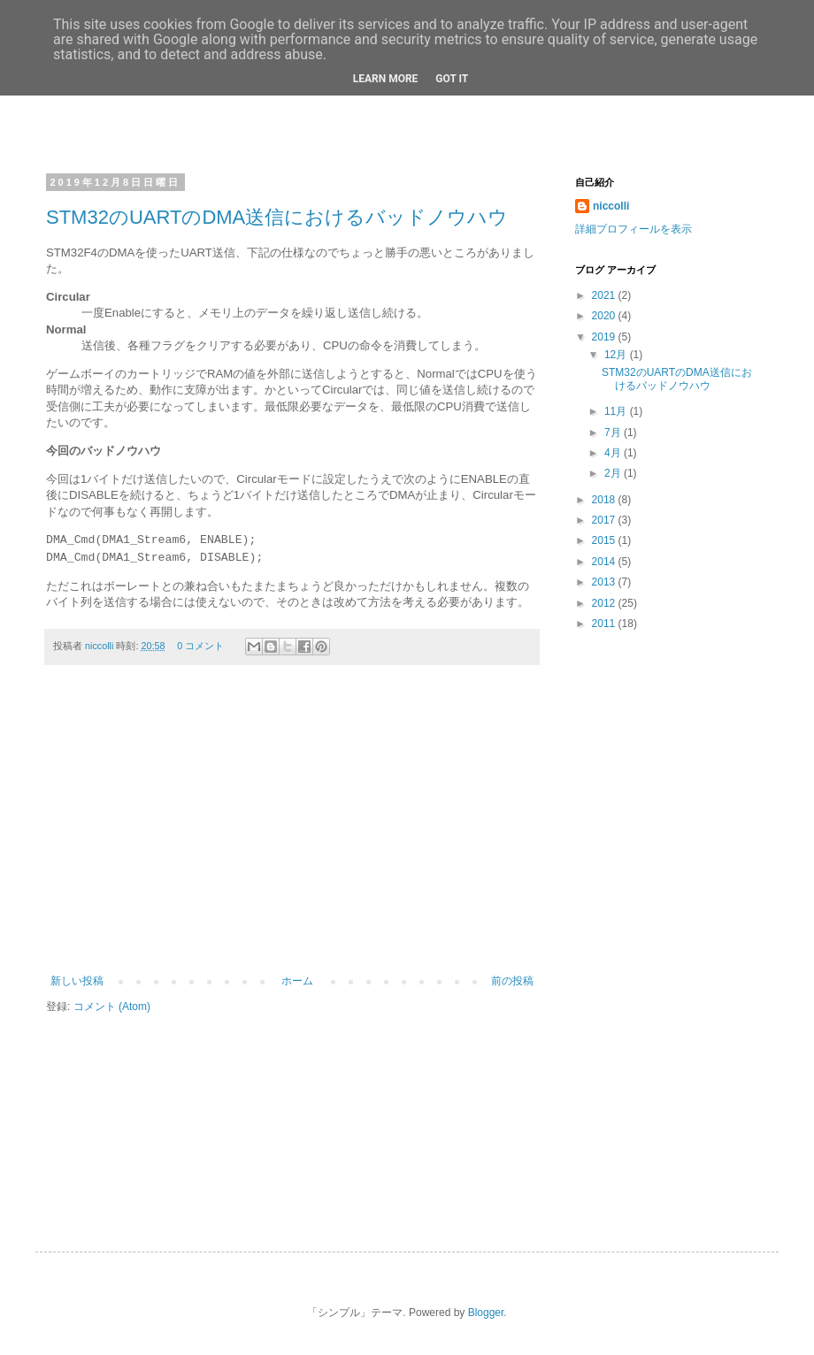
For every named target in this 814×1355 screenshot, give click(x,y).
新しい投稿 (77, 981)
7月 (614, 432)
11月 (617, 411)
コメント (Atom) (111, 1006)
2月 (614, 473)
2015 (605, 540)
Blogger (486, 1312)
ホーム (297, 981)
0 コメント (200, 645)
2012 (605, 603)
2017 (605, 520)
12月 (617, 354)
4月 (614, 453)
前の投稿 (512, 981)
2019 (605, 337)
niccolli (100, 645)
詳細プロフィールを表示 (633, 229)
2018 (605, 500)
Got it (451, 79)
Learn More (386, 79)
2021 (605, 295)
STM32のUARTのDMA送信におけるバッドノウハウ (277, 217)
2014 (605, 561)
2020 (605, 316)
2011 (605, 623)
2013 (605, 582)
